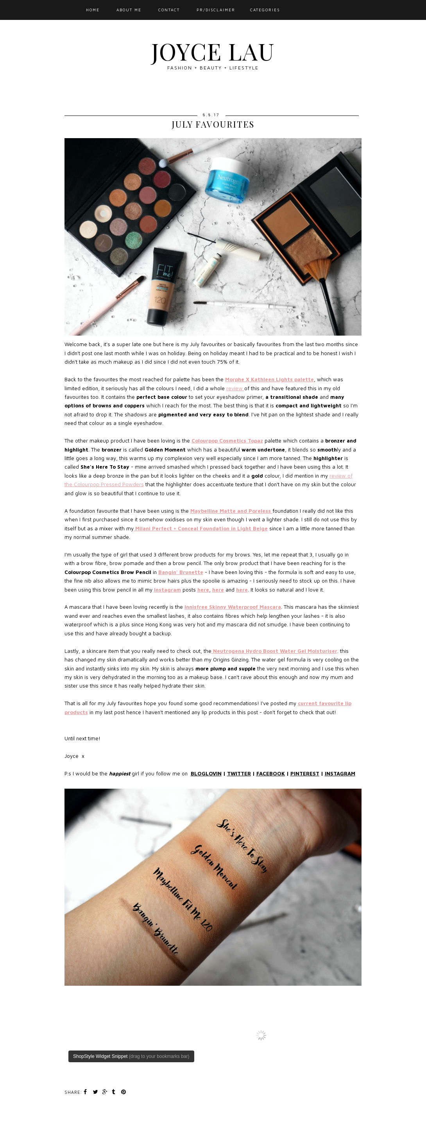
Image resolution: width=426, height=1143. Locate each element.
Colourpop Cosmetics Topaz (227, 440)
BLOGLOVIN (206, 773)
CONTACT (169, 9)
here (203, 590)
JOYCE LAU (213, 50)
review (235, 388)
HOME (93, 9)
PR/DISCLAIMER (216, 9)
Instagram (167, 590)
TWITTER (239, 773)
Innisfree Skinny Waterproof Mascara (232, 607)
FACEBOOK (270, 773)
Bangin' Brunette (180, 572)
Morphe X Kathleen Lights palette (269, 379)
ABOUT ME (128, 9)
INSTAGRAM (340, 773)
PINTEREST (304, 773)
